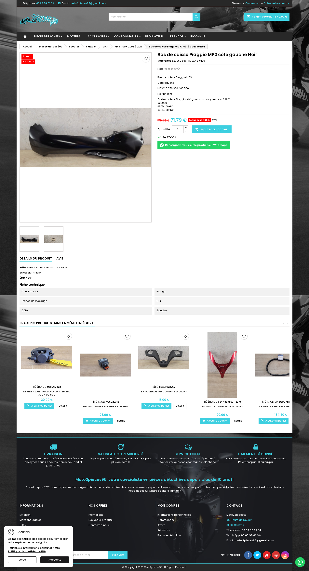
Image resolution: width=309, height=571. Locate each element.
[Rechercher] (155, 17)
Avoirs (161, 525)
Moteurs (74, 36)
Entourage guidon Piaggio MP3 (164, 391)
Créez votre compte (276, 3)
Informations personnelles (174, 515)
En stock (25, 272)
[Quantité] (178, 129)
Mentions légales (30, 520)
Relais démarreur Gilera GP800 (105, 406)
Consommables (126, 36)
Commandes (166, 520)
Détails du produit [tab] (36, 258)
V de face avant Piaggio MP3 (222, 406)
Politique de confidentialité (27, 551)
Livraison (25, 515)
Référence (164, 61)
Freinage (176, 36)
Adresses (163, 530)
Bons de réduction (169, 535)
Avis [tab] (59, 258)
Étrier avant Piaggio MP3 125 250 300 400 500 (47, 393)
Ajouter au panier (211, 129)
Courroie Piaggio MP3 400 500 (281, 406)
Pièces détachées (47, 36)
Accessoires (97, 36)
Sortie (22, 560)
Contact (234, 505)
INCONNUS (197, 36)
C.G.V (23, 525)
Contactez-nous (99, 525)
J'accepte (54, 560)
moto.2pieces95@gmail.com (88, 3)
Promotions (95, 515)
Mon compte (168, 505)
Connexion (252, 3)
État (22, 278)
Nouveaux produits (100, 520)
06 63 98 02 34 (45, 3)
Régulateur (154, 36)
